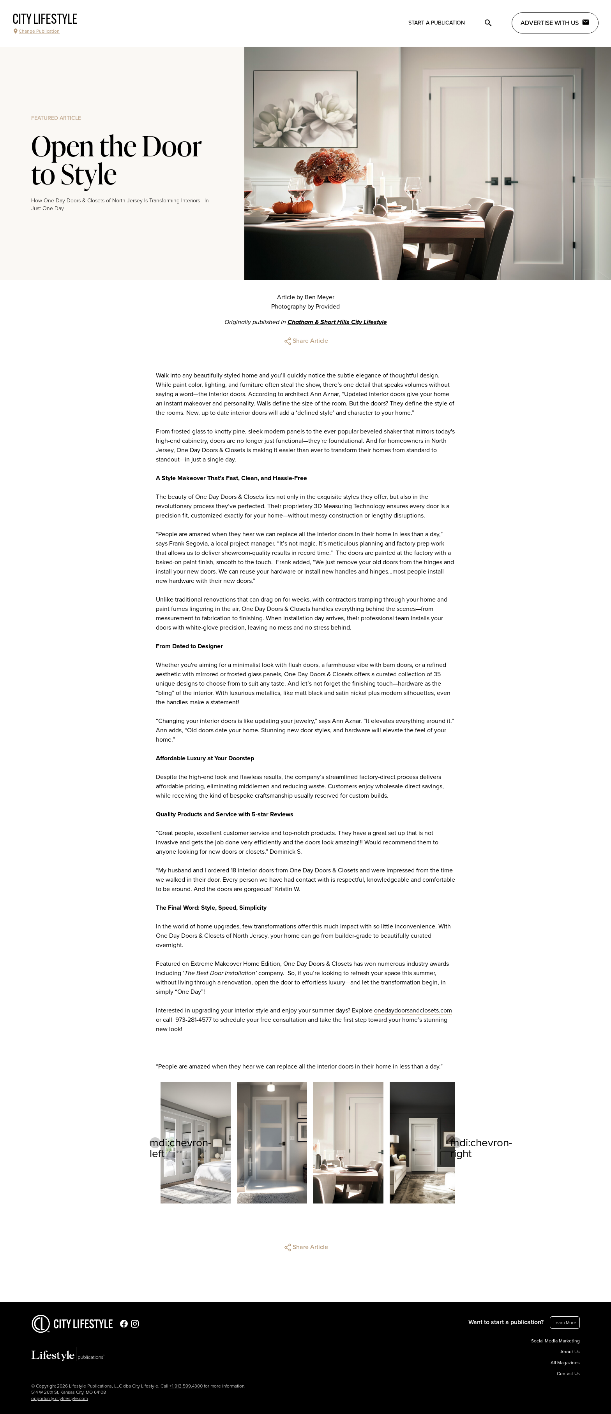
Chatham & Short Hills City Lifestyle (337, 322)
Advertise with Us (555, 22)
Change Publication (36, 31)
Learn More (564, 1322)
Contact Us (568, 1373)
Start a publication (436, 22)
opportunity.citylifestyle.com (59, 1398)
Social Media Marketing (555, 1341)
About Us (570, 1351)
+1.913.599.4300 (186, 1386)
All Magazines (565, 1362)
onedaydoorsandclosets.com (413, 1010)
